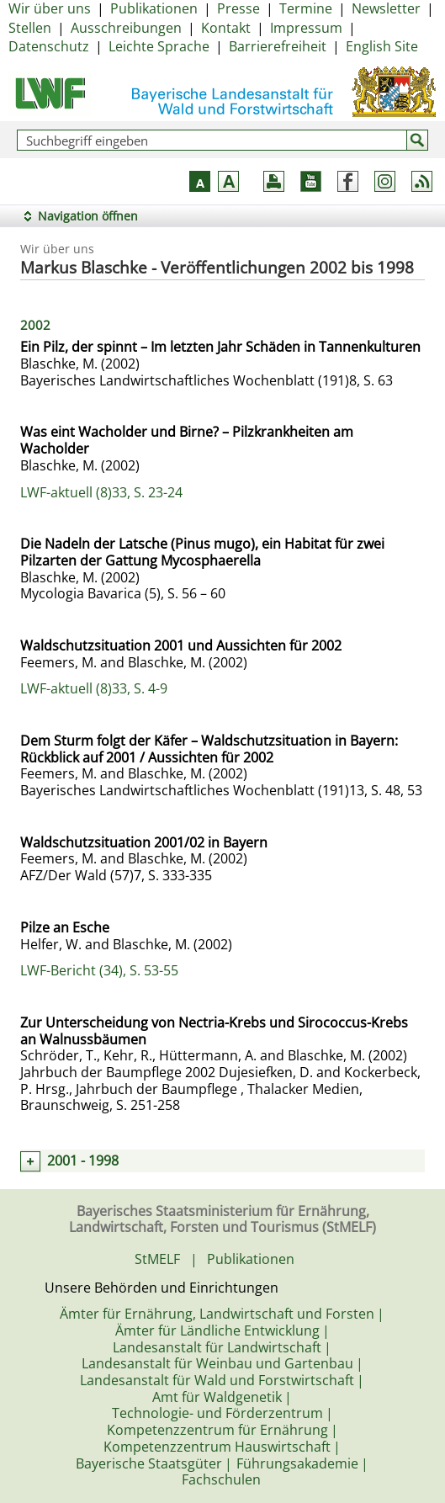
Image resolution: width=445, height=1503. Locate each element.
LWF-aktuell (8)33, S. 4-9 (93, 688)
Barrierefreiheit (277, 46)
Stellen (29, 28)
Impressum (306, 28)
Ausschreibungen (126, 28)
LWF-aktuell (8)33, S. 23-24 (101, 492)
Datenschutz (48, 46)
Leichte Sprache (159, 46)
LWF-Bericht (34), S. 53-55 (99, 970)
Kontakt (226, 28)
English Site (382, 46)
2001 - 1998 (83, 1160)
